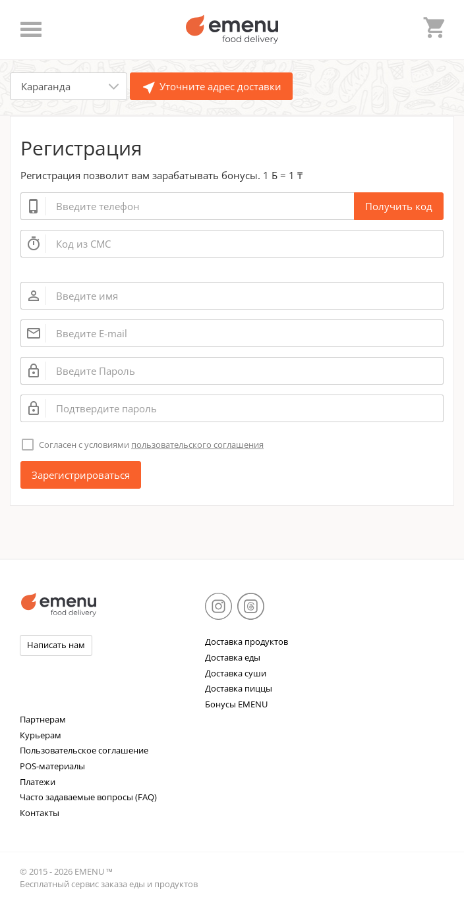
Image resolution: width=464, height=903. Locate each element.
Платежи (37, 782)
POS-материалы (52, 766)
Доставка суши (235, 673)
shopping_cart (433, 25)
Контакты (39, 813)
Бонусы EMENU (236, 704)
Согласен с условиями (151, 445)
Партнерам (43, 719)
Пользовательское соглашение (84, 750)
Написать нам (56, 645)
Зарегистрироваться (81, 474)
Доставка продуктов (246, 641)
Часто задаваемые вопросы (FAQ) (88, 797)
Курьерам (40, 735)
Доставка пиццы (238, 688)
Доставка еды (232, 657)
